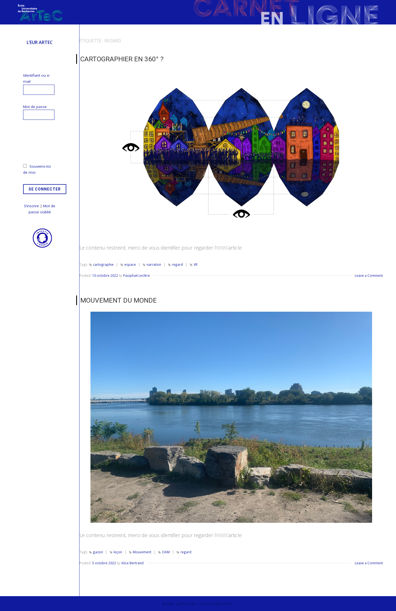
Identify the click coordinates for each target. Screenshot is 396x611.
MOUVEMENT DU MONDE (118, 300)
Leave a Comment (369, 275)
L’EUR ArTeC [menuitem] (40, 42)
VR (195, 264)
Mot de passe (35, 106)
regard (176, 264)
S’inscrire (31, 205)
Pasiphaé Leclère (136, 275)
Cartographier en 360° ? (121, 59)
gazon (98, 551)
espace (129, 264)
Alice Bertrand (132, 562)
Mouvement (142, 551)
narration (153, 264)
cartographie (103, 264)
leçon (117, 551)
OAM (165, 551)
